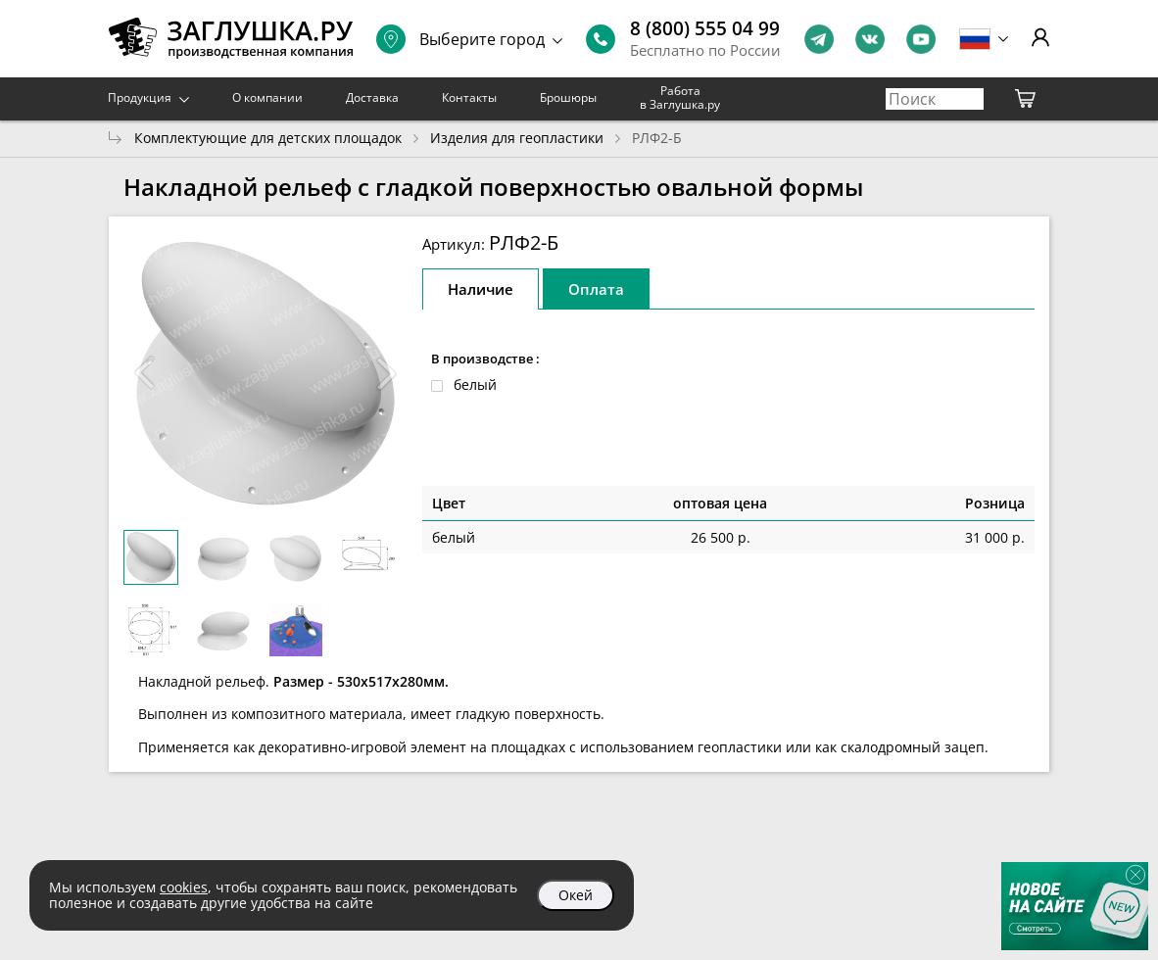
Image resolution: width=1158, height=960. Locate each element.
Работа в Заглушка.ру (680, 97)
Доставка (372, 97)
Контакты (469, 97)
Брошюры (568, 97)
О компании (267, 97)
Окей (575, 895)
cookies (184, 887)
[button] (387, 373)
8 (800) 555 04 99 (705, 28)
